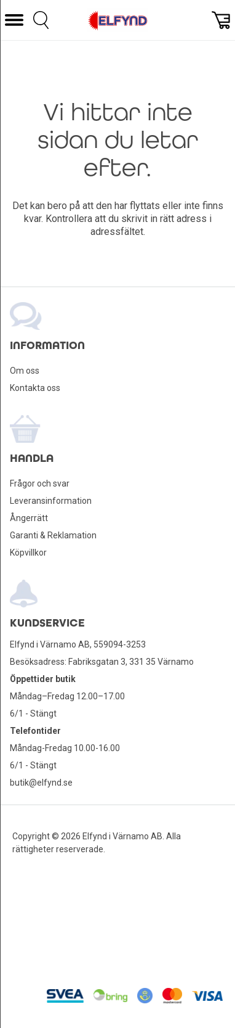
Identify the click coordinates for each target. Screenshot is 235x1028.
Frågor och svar (40, 483)
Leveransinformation (51, 501)
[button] (14, 20)
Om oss (24, 371)
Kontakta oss (35, 388)
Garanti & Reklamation (53, 535)
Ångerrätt (29, 518)
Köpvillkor (28, 552)
